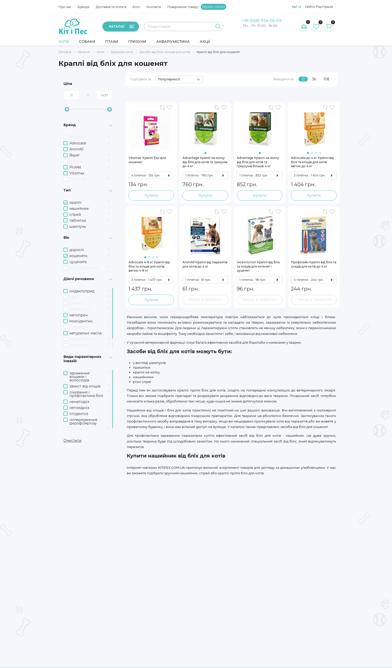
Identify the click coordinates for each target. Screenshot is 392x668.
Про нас (64, 7)
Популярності (169, 79)
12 (303, 79)
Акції (205, 41)
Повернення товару (182, 7)
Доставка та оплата (111, 7)
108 (326, 79)
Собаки (87, 41)
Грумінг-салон (213, 6)
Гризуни (137, 41)
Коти (63, 41)
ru (294, 6)
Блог (136, 7)
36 (314, 79)
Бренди (84, 7)
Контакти (153, 7)
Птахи (111, 41)
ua (299, 6)
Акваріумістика (173, 41)
